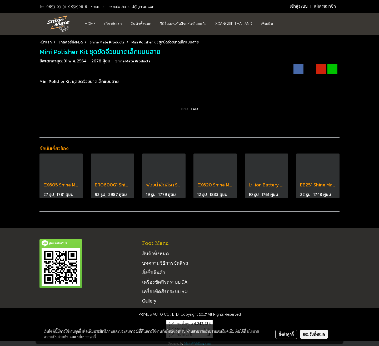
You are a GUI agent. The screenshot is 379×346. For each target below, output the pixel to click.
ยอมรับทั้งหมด (314, 334)
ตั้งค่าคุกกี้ (286, 334)
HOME (90, 24)
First (184, 109)
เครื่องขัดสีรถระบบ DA (164, 282)
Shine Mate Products (132, 61)
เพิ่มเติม (267, 24)
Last (194, 109)
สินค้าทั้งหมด (141, 24)
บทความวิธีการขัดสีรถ (165, 263)
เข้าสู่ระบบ (299, 6)
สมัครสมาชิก (325, 6)
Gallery (149, 301)
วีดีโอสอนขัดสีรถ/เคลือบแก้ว (183, 24)
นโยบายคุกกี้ (86, 336)
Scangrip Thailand (233, 24)
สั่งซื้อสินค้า (153, 272)
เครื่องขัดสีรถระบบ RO (165, 291)
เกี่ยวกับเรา (113, 24)
